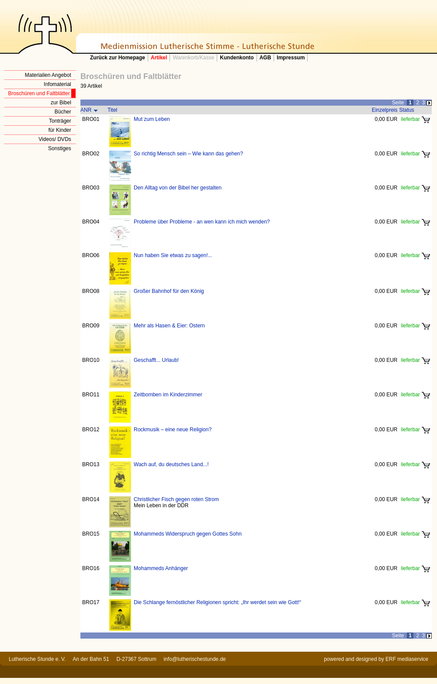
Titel (112, 110)
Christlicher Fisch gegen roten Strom (176, 499)
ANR (85, 110)
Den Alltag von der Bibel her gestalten (178, 188)
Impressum (291, 58)
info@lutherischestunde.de (194, 659)
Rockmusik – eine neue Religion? (173, 429)
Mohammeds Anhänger (161, 568)
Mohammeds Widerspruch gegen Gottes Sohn (188, 534)
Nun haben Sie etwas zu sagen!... (173, 255)
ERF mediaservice (406, 659)
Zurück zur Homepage (117, 58)
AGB (265, 58)
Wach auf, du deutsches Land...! (171, 464)
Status (406, 110)
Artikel (159, 58)
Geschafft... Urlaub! (156, 360)
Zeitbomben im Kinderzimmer (168, 395)
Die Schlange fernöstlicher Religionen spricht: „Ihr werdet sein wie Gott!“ (217, 602)
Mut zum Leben (152, 119)
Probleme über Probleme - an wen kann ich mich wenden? (202, 222)
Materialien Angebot (48, 75)
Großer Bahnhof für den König (169, 291)
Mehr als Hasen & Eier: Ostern (169, 326)
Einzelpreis (385, 110)
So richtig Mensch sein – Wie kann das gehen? (188, 154)
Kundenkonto (236, 58)
